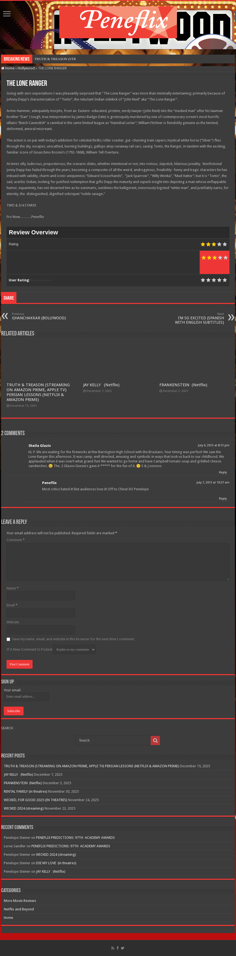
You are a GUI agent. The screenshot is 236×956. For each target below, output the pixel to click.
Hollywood (26, 68)
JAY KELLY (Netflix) (101, 384)
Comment (16, 540)
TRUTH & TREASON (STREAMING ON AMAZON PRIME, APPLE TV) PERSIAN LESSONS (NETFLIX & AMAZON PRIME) (38, 392)
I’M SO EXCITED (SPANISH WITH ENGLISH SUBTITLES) (196, 318)
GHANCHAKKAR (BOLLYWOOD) (40, 316)
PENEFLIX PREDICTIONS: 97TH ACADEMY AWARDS (75, 838)
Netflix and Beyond (19, 909)
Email (12, 605)
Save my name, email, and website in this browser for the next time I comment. (73, 639)
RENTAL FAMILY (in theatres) (25, 791)
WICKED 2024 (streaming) (24, 808)
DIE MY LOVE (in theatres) (56, 863)
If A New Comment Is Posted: (51, 649)
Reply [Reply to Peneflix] (223, 498)
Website (13, 622)
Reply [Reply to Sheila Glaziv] (223, 472)
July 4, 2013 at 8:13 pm (213, 445)
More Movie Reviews (20, 901)
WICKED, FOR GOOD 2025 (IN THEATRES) (35, 800)
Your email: (12, 690)
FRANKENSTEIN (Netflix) (183, 384)
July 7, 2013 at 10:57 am (213, 482)
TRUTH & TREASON (50, 59)
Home (7, 68)
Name (13, 588)
